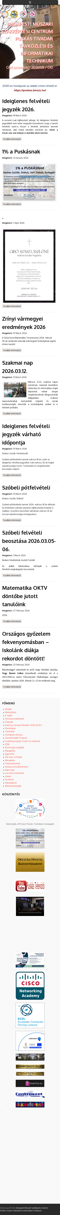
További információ (12, 139)
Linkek (8, 776)
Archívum (9, 779)
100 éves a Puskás (13, 757)
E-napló (8, 715)
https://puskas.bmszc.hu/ (30, 90)
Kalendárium (11, 783)
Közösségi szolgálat (14, 747)
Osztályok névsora (14, 734)
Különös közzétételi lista (16, 767)
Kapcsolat (9, 770)
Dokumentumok (12, 763)
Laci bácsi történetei (14, 773)
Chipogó (9, 722)
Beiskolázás (10, 712)
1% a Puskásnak (21, 151)
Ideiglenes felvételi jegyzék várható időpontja (26, 434)
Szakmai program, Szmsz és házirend (22, 741)
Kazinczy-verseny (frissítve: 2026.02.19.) (23, 725)
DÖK (7, 744)
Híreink (8, 709)
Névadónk (10, 760)
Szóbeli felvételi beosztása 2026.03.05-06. (29, 540)
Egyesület (9, 754)
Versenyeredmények (14, 718)
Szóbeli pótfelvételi (26, 487)
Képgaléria (10, 751)
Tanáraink (9, 731)
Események (10, 728)
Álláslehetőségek (13, 786)
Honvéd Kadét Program (16, 738)
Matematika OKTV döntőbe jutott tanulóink (24, 595)
